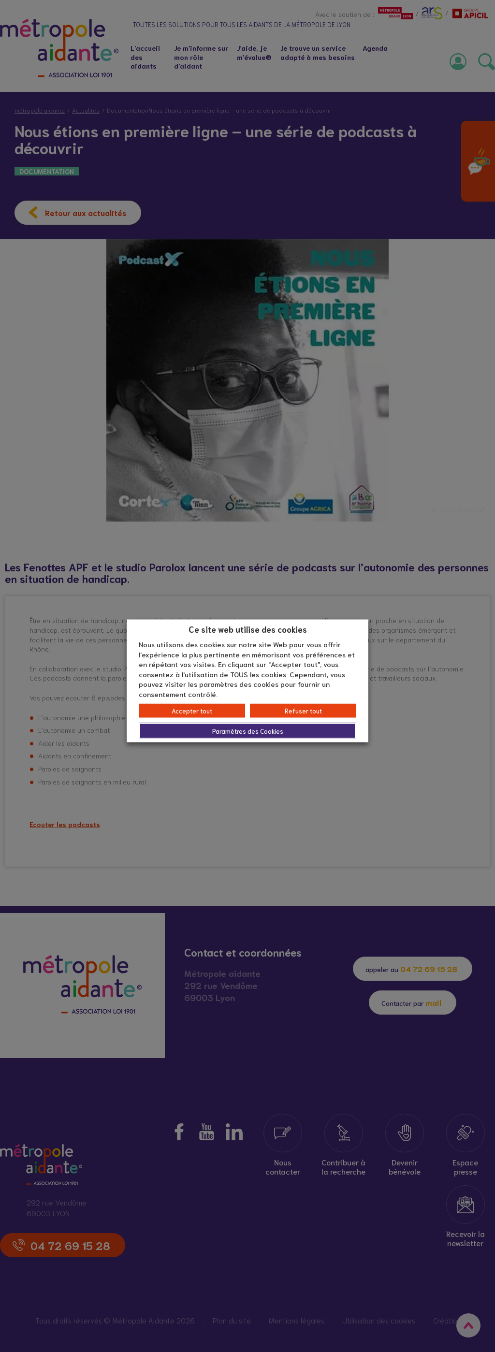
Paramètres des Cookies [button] (247, 731)
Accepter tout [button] (192, 711)
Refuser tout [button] (303, 711)
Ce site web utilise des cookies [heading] (248, 628)
